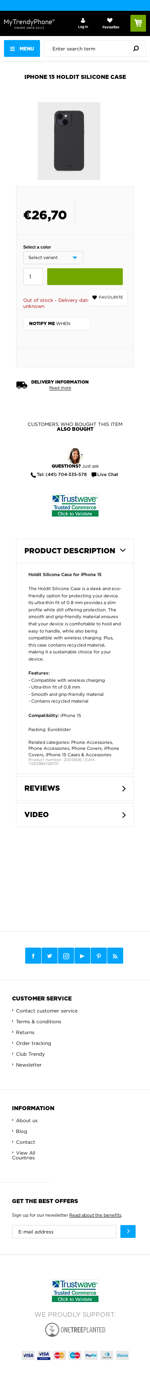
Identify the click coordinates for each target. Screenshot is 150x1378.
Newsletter (29, 1064)
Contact (25, 1142)
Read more (60, 388)
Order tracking (33, 1043)
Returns (25, 1032)
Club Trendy (30, 1054)
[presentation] (97, 48)
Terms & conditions (38, 1021)
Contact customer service (47, 1010)
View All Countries (23, 1155)
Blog (21, 1131)
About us (27, 1120)
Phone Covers (87, 748)
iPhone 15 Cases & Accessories (78, 754)
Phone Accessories (91, 742)
